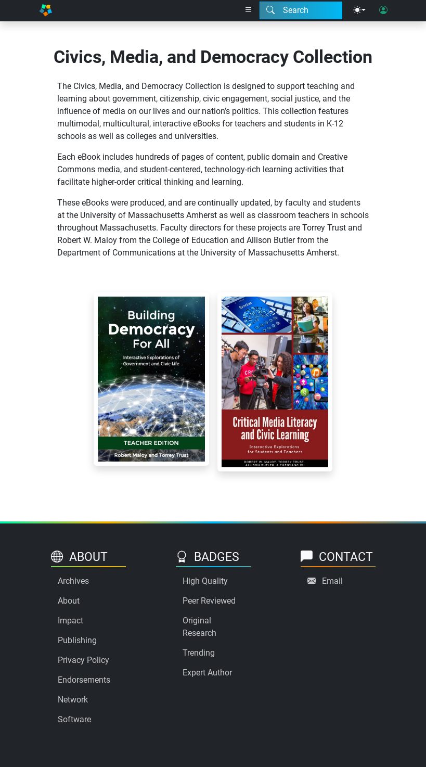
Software (74, 719)
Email (332, 581)
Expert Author (207, 672)
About (69, 601)
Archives (73, 581)
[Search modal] (301, 10)
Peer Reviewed (209, 601)
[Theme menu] (359, 10)
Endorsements (84, 680)
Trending (199, 653)
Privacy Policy (83, 660)
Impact (70, 620)
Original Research (199, 627)
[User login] (383, 10)
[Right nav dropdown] (249, 10)
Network (73, 700)
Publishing (77, 640)
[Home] (45, 10)
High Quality (205, 581)
